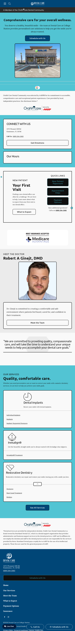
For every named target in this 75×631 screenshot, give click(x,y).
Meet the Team (37, 322)
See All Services (37, 507)
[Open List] (37, 484)
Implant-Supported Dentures (17, 423)
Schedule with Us (37, 38)
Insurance (7, 611)
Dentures (10, 489)
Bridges (9, 497)
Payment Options (58, 201)
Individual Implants (13, 415)
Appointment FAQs (58, 191)
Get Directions (37, 143)
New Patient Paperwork (58, 182)
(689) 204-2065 (18, 136)
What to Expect (24, 212)
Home (5, 585)
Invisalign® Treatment (15, 455)
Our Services (9, 590)
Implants (10, 419)
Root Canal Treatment (14, 493)
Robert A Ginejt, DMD (23, 258)
